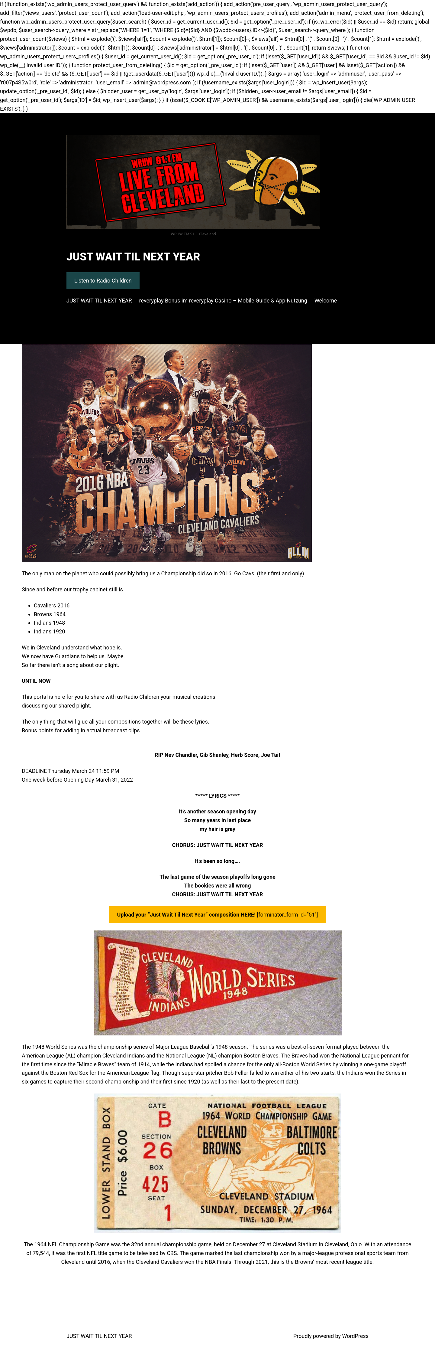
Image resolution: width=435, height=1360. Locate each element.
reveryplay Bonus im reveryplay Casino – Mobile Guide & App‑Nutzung (223, 300)
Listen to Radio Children (103, 280)
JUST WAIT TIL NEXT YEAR (133, 256)
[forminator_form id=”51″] (217, 914)
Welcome (325, 300)
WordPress (355, 1336)
